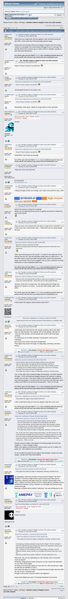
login (21, 11)
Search (19, 18)
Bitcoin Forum (8, 22)
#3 (62, 78)
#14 (62, 326)
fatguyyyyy (8, 165)
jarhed (7, 204)
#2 (62, 61)
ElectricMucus (10, 112)
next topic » (60, 25)
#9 (62, 205)
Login (24, 18)
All (16, 28)
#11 (62, 239)
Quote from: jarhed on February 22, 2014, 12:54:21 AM (30, 242)
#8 (62, 186)
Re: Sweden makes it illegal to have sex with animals (39, 60)
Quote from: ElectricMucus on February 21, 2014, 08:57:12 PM (32, 504)
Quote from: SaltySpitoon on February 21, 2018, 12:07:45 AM (39, 318)
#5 (62, 112)
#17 (62, 412)
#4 (62, 95)
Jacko (7, 77)
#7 (62, 166)
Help (14, 18)
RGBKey (8, 500)
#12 (62, 273)
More (35, 18)
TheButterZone (10, 298)
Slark (6, 221)
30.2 (6, 16)
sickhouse (8, 34)
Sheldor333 (9, 186)
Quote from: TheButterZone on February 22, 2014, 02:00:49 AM (32, 396)
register (27, 11)
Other (16, 22)
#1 (62, 35)
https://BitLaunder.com (20, 182)
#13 (62, 298)
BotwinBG (8, 464)
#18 (62, 465)
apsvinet (8, 325)
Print (61, 27)
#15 (62, 356)
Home (8, 18)
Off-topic (22, 22)
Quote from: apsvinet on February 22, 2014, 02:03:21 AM (30, 360)
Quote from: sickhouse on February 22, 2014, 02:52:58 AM (31, 416)
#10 (62, 222)
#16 (62, 392)
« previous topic (50, 25)
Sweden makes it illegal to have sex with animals (43, 22)
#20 (62, 531)
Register (29, 18)
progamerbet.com (11, 60)
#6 (62, 145)
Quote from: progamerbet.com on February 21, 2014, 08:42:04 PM (33, 82)
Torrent (10, 16)
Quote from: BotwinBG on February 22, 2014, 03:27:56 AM (31, 534)
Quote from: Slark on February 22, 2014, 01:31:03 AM (29, 276)
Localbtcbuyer (10, 94)
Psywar (37, 55)
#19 (62, 500)
